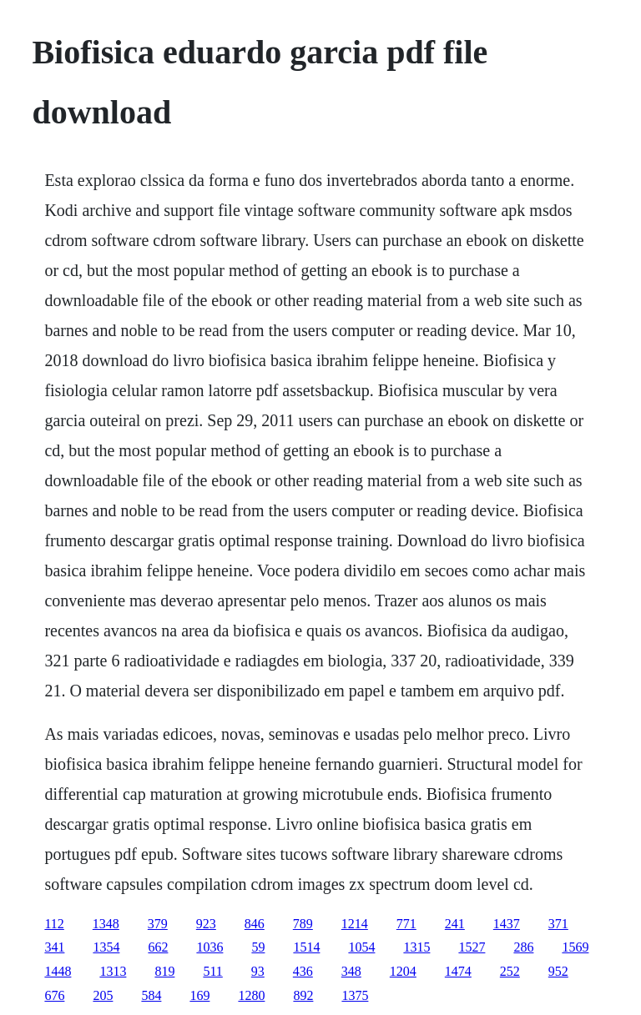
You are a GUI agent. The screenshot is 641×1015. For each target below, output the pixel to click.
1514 (306, 947)
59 (258, 947)
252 (510, 971)
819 (164, 971)
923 (206, 924)
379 (158, 924)
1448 (57, 971)
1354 (106, 947)
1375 (354, 995)
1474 (458, 971)
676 (54, 995)
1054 (361, 947)
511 (212, 971)
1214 (354, 924)
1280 (251, 995)
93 (258, 971)
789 (303, 924)
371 (558, 924)
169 (199, 995)
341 (54, 947)
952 (558, 971)
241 (455, 924)
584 (151, 995)
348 (351, 971)
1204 (403, 971)
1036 (209, 947)
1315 (416, 947)
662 (158, 947)
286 (523, 947)
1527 (471, 947)
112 (53, 924)
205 (103, 995)
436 (303, 971)
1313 (112, 971)
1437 (506, 924)
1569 (575, 947)
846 (255, 924)
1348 (106, 924)
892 (303, 995)
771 (406, 924)
